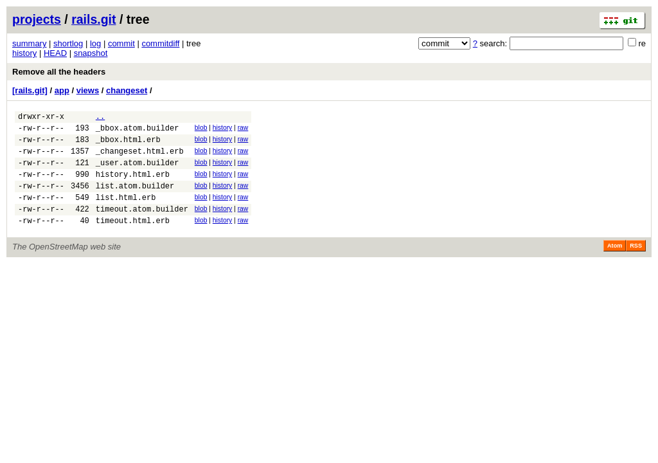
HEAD (55, 53)
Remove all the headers (58, 72)
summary (29, 43)
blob (201, 129)
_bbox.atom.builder (137, 131)
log (95, 43)
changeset (126, 90)
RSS (636, 265)
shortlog (68, 43)
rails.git (93, 19)
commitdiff (160, 43)
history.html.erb (133, 185)
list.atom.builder (135, 199)
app (62, 90)
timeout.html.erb (133, 239)
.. (100, 118)
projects (36, 19)
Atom (614, 265)
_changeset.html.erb (140, 158)
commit (121, 43)
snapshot (91, 53)
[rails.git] (30, 90)
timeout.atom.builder (142, 226)
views (87, 90)
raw (243, 129)
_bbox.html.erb (128, 145)
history (24, 53)
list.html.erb (126, 212)
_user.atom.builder (137, 172)
